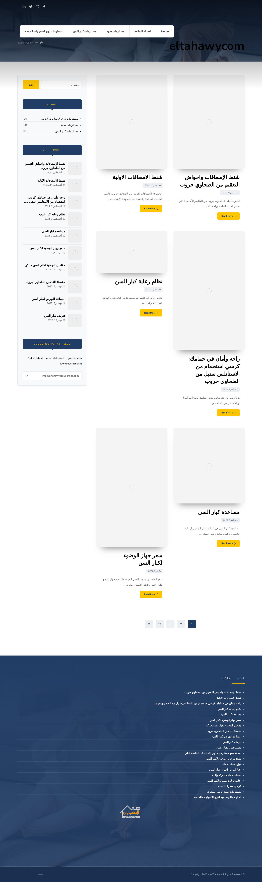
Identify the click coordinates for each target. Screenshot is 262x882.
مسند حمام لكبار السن (228, 748)
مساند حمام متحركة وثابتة (226, 775)
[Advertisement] (131, 62)
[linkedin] (24, 6)
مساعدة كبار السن (53, 231)
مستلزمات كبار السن (66, 131)
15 (159, 624)
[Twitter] (30, 6)
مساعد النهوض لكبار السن (48, 299)
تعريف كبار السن (54, 316)
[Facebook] (44, 6)
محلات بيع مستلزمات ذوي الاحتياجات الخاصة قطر (213, 753)
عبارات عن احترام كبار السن (225, 770)
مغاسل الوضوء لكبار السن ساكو (45, 265)
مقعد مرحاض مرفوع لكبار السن (223, 759)
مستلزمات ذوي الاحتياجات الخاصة (59, 119)
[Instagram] (37, 6)
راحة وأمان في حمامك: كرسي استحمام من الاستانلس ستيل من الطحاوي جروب (44, 202)
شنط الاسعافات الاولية (51, 181)
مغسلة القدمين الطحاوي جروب (45, 282)
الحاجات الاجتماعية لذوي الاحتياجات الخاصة (217, 797)
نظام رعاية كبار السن (51, 214)
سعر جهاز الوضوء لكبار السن (47, 248)
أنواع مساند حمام (232, 764)
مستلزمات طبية (69, 125)
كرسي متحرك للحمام (229, 786)
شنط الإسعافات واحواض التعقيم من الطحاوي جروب (45, 166)
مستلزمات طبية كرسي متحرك (224, 792)
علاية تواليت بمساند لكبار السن (224, 781)
